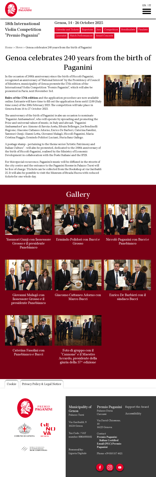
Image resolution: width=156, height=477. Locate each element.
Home (8, 47)
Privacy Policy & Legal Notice (42, 384)
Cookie (11, 384)
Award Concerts (104, 36)
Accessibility (133, 413)
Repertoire (87, 30)
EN (144, 5)
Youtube (120, 467)
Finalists (143, 30)
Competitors (111, 30)
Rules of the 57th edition (21, 98)
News (19, 47)
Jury (99, 30)
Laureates (61, 36)
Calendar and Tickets (67, 30)
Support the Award (137, 407)
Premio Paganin (106, 437)
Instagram (110, 467)
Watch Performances (81, 36)
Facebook (100, 467)
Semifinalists (128, 30)
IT (150, 5)
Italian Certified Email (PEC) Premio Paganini (109, 444)
